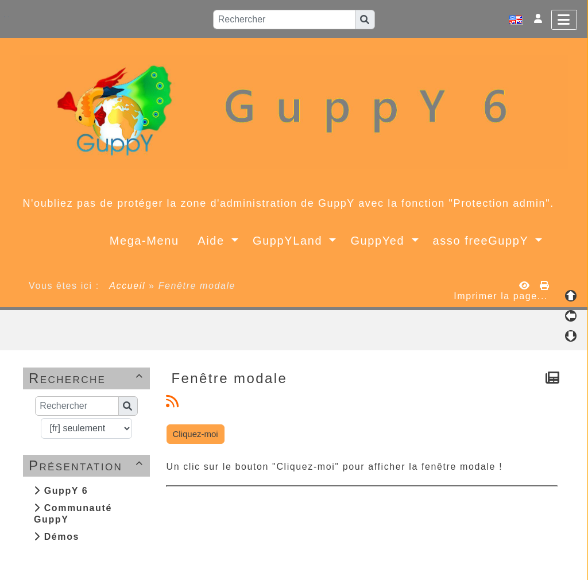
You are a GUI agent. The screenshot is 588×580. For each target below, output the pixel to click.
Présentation (88, 465)
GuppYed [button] (379, 240)
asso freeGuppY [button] (483, 240)
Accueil (127, 286)
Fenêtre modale (231, 378)
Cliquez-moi (195, 434)
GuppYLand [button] (289, 240)
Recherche (88, 378)
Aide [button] (213, 240)
